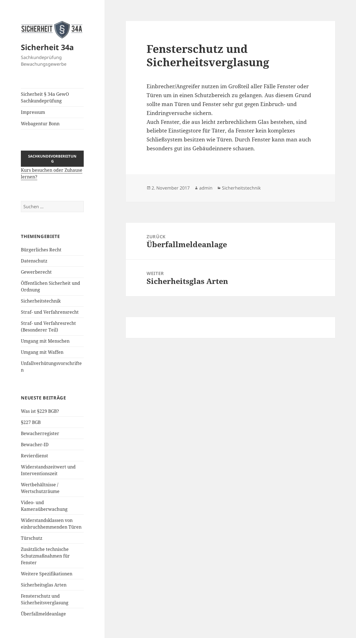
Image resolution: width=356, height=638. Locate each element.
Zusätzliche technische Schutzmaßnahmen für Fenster (45, 556)
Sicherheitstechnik (41, 301)
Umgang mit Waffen (42, 352)
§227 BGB (31, 422)
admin (205, 188)
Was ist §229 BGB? (40, 411)
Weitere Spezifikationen (46, 574)
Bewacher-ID (35, 444)
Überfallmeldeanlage (43, 614)
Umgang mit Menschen (45, 341)
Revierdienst (34, 456)
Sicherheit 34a (47, 47)
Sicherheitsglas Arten (43, 585)
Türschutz (31, 538)
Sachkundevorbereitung (52, 159)
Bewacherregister (40, 433)
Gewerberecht (36, 272)
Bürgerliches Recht (41, 250)
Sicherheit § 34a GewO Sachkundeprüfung (45, 97)
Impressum (33, 112)
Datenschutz (34, 261)
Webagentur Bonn (40, 124)
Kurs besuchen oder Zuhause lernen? (52, 169)
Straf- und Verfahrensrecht (50, 312)
